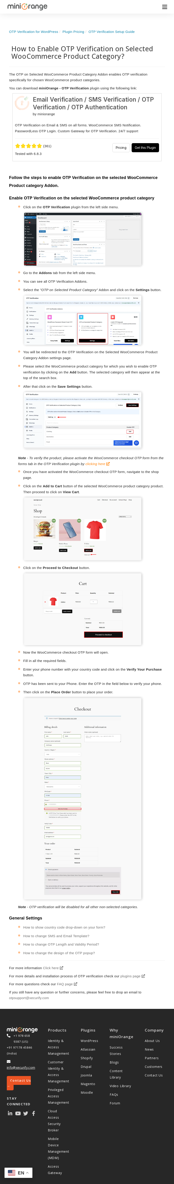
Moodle (87, 1092)
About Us (152, 1041)
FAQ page (67, 984)
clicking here (97, 464)
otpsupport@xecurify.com (29, 998)
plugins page (133, 976)
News (149, 1049)
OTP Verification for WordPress (33, 32)
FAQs (114, 1094)
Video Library (120, 1086)
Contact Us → (19, 1083)
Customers (153, 1066)
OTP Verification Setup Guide (112, 32)
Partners (152, 1058)
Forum (115, 1103)
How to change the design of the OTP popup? (59, 953)
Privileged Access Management (58, 1096)
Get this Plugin (145, 148)
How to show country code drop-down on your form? (64, 927)
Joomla (86, 1075)
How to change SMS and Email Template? (56, 936)
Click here (53, 968)
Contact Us (154, 1075)
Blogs (114, 1062)
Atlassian (88, 1049)
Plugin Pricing (73, 32)
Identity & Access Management (58, 1047)
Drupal (86, 1066)
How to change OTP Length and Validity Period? (61, 944)
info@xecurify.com (21, 1067)
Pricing (121, 148)
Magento (88, 1084)
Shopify (87, 1058)
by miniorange (44, 114)
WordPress (89, 1041)
